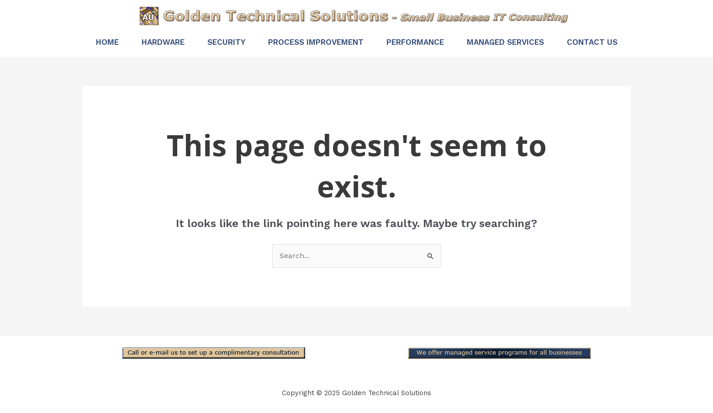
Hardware (163, 42)
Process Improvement (316, 42)
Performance (415, 42)
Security (226, 42)
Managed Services (505, 42)
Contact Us (592, 42)
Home (107, 42)
